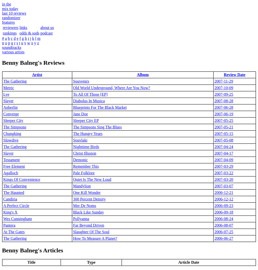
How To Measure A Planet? (95, 238)
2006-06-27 (223, 238)
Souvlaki (80, 140)
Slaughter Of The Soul (91, 232)
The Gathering (15, 81)
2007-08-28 (223, 101)
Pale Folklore (84, 173)
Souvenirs (81, 81)
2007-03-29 (223, 166)
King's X (10, 212)
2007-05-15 (223, 133)
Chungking (12, 133)
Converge (11, 114)
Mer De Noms (84, 206)
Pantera (9, 225)
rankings (10, 33)
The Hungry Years (88, 133)
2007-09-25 (223, 94)
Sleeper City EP (86, 120)
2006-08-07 (223, 225)
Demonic (80, 160)
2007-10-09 (223, 88)
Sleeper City (13, 120)
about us (47, 27)
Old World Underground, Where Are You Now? (111, 88)
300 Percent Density (89, 199)
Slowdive (10, 140)
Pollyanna (81, 219)
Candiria (10, 199)
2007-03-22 (223, 173)
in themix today (10, 6)
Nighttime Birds (86, 147)
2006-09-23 (223, 206)
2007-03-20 (223, 179)
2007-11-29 (223, 81)
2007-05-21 (223, 127)
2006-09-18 (223, 212)
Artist (37, 75)
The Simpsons (14, 127)
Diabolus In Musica (89, 101)
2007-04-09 (223, 160)
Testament (11, 160)
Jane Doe (80, 114)
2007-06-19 (223, 114)
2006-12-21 (223, 192)
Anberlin (10, 107)
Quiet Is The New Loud (92, 179)
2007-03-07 (223, 186)
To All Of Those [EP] (90, 94)
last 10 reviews (14, 13)
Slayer (8, 101)
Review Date (234, 75)
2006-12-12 (223, 199)
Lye (6, 94)
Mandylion (82, 186)
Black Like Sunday (88, 212)
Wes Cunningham (17, 219)
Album (143, 75)
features (8, 22)
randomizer (11, 18)
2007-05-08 (223, 140)
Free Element (14, 166)
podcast (46, 33)
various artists (13, 52)
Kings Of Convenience (21, 179)
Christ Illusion (84, 153)
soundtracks (11, 47)
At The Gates (14, 232)
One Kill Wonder (87, 192)
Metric (8, 88)
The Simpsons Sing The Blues (97, 127)
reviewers (10, 27)
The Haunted (13, 192)
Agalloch (10, 173)
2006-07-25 (223, 232)
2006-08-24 (223, 219)
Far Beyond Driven (88, 225)
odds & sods (29, 33)
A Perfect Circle (16, 206)
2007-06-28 (223, 107)
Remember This (86, 166)
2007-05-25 (223, 120)
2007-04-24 (223, 147)
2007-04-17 (223, 153)
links (23, 27)
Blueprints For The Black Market (100, 107)
